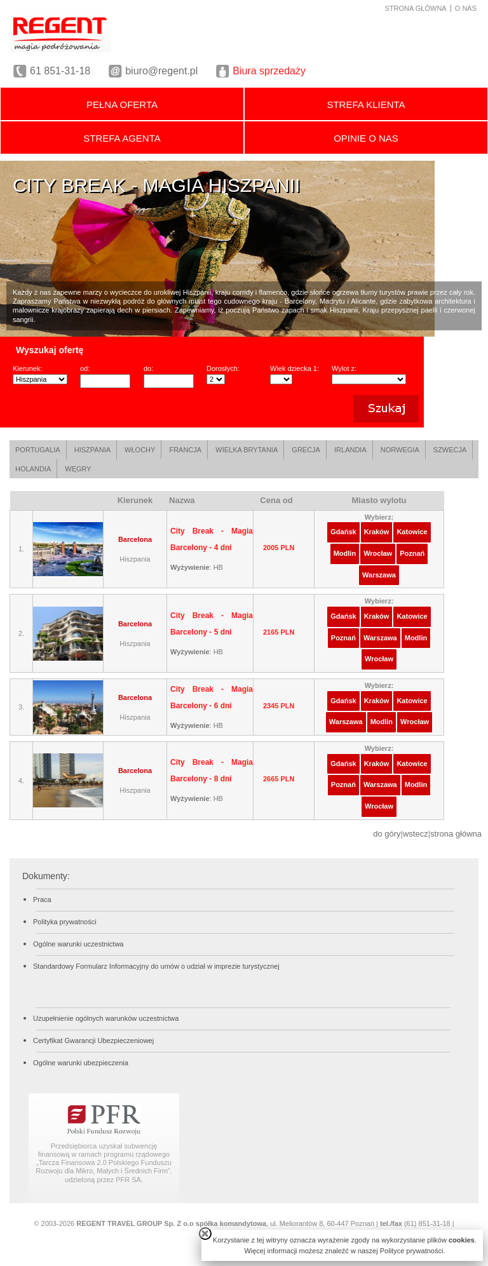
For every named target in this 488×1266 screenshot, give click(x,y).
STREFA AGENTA (121, 138)
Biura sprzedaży (269, 70)
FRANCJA (185, 450)
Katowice (411, 531)
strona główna (456, 833)
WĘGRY (78, 469)
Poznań (412, 553)
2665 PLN (279, 779)
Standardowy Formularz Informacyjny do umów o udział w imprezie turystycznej (156, 966)
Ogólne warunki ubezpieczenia (80, 1063)
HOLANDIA (33, 469)
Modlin (345, 553)
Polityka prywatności (65, 922)
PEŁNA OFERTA (122, 104)
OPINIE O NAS (366, 138)
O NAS (466, 8)
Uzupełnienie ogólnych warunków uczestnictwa (106, 1018)
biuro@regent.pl (161, 70)
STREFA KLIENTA (366, 104)
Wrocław (377, 553)
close (205, 1233)
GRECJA (306, 450)
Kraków (377, 531)
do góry (386, 833)
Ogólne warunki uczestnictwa (78, 944)
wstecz (415, 833)
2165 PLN (279, 632)
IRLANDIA (350, 450)
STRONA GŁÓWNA (416, 8)
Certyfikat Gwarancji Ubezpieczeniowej (93, 1040)
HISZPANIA (92, 450)
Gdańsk (343, 531)
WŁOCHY (140, 450)
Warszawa (379, 575)
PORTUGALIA (37, 450)
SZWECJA (450, 450)
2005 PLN (279, 547)
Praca (42, 899)
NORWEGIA (400, 450)
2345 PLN (279, 706)
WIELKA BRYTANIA (246, 450)
